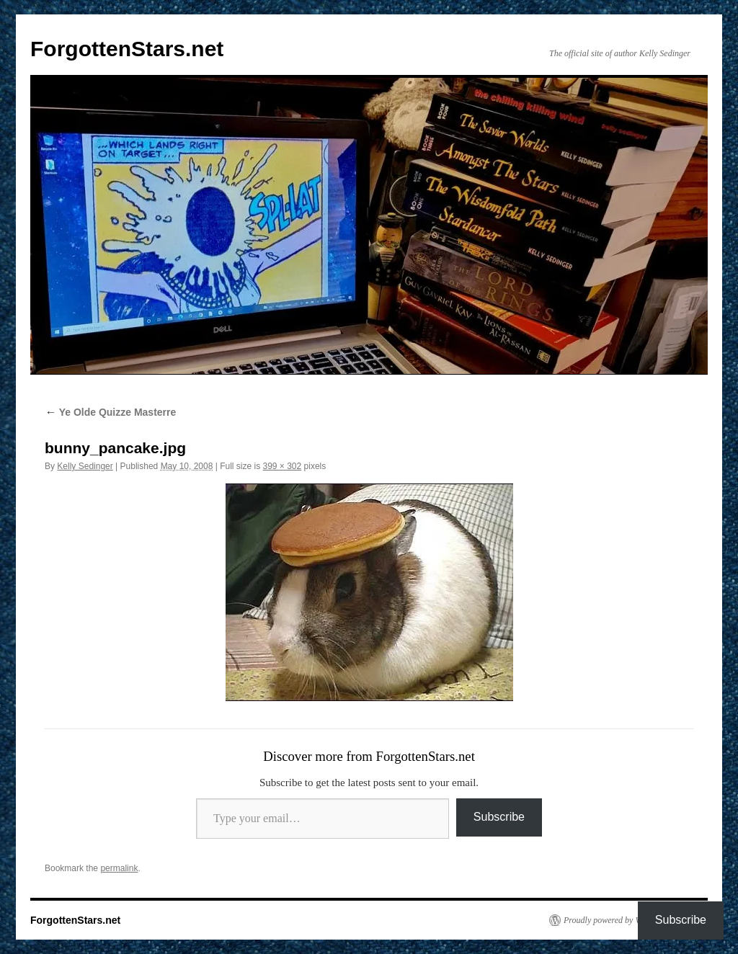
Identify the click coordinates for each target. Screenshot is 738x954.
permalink (119, 868)
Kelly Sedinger (84, 466)
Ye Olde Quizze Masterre (110, 412)
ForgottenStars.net (126, 49)
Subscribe (499, 817)
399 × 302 (282, 466)
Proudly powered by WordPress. (619, 920)
